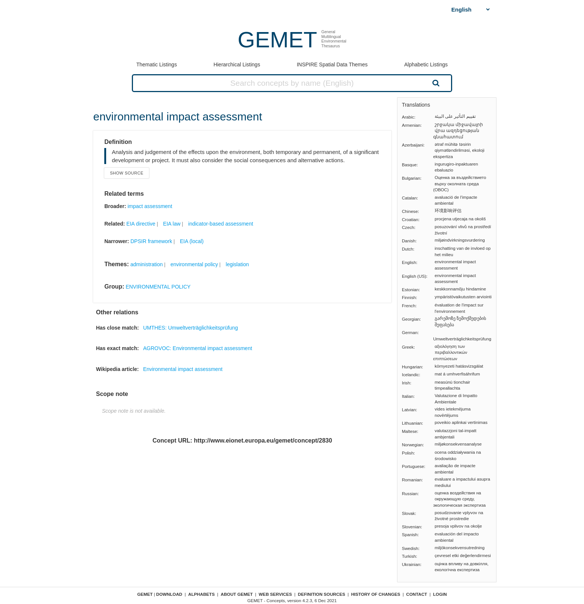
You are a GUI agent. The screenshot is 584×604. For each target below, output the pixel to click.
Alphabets (201, 594)
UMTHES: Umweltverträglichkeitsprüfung (190, 328)
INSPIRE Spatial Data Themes (332, 64)
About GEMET (237, 594)
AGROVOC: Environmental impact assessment (197, 348)
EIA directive (140, 224)
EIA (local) (192, 241)
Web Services (275, 594)
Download (169, 594)
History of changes (375, 594)
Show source (126, 173)
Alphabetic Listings (426, 64)
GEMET (277, 40)
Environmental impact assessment (182, 369)
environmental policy (194, 264)
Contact (416, 594)
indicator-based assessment (220, 224)
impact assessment (149, 206)
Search (435, 83)
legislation (237, 264)
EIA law (172, 224)
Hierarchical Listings (236, 64)
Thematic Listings (156, 64)
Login (440, 594)
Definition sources (321, 594)
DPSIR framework (151, 241)
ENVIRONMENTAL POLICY (158, 287)
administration (146, 264)
